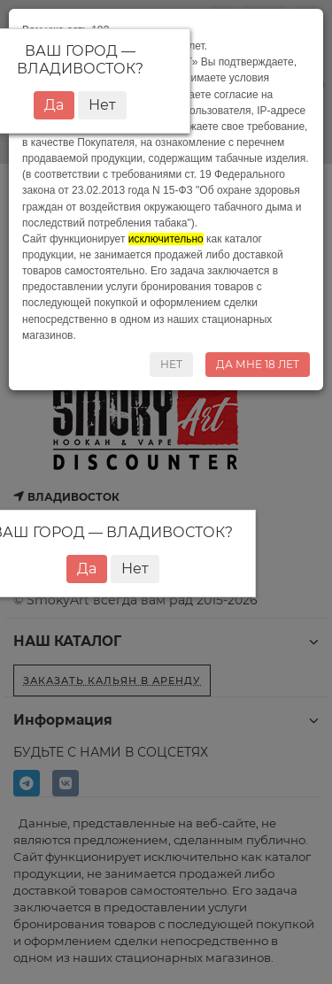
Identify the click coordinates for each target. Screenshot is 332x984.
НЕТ (171, 364)
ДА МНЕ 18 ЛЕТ (257, 364)
